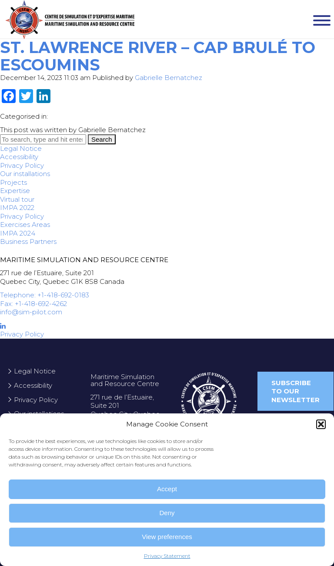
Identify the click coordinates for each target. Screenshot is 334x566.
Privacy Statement (167, 556)
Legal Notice (21, 148)
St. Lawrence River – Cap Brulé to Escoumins (157, 56)
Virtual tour (17, 199)
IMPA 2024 (17, 233)
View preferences (167, 536)
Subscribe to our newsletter (295, 391)
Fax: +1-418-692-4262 (33, 304)
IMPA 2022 (17, 207)
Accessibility (19, 157)
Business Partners (28, 241)
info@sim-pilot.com (31, 312)
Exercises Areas (25, 224)
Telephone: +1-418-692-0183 (44, 295)
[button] (321, 424)
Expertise (15, 190)
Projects (13, 182)
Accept (167, 489)
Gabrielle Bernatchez (168, 77)
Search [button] (101, 139)
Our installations (25, 174)
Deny (166, 512)
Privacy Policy (22, 165)
